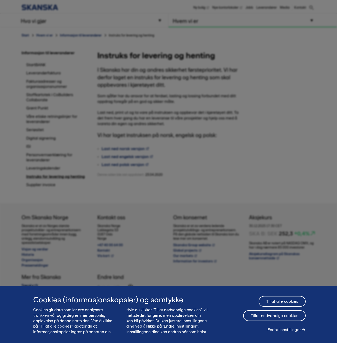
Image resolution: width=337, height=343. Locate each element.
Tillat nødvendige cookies (274, 317)
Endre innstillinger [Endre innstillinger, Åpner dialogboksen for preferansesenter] (284, 331)
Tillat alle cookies (282, 303)
